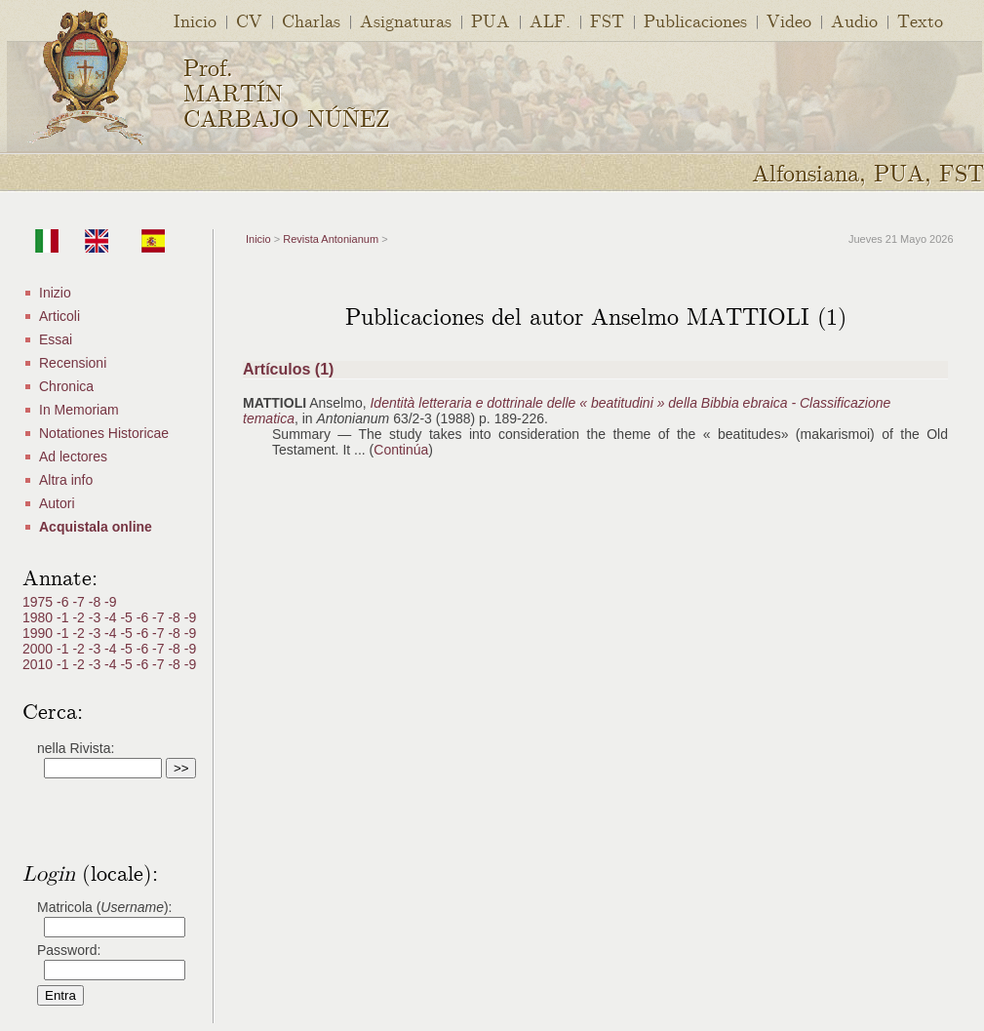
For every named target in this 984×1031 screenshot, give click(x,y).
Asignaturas (406, 20)
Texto (920, 20)
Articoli (59, 316)
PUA (490, 20)
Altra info (66, 480)
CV (249, 20)
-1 (64, 617)
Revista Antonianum (330, 239)
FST (607, 20)
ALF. (550, 20)
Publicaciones (695, 20)
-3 (96, 617)
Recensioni (72, 363)
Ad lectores (73, 456)
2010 (39, 664)
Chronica (66, 386)
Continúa (401, 449)
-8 (96, 602)
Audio (854, 20)
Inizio (55, 292)
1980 (39, 617)
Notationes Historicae (104, 433)
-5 (128, 617)
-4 (112, 617)
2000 (39, 648)
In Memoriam (79, 409)
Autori (57, 503)
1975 (39, 602)
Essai (55, 339)
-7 (80, 602)
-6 (64, 602)
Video (789, 20)
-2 (80, 617)
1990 (39, 633)
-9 (110, 602)
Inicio (195, 20)
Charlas (311, 20)
